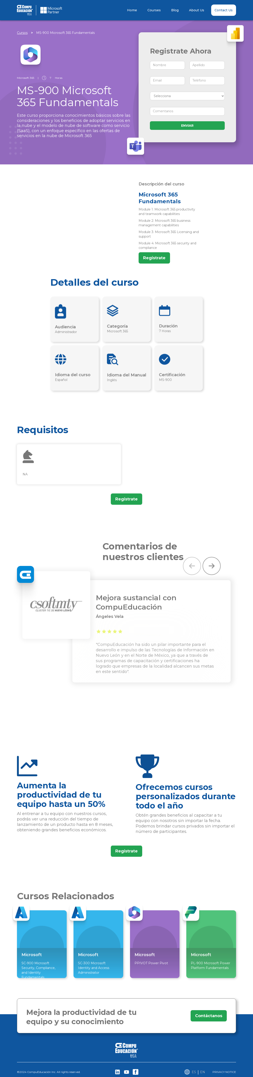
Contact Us (224, 10)
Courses (154, 10)
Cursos (22, 33)
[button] (192, 566)
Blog (175, 10)
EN (202, 1072)
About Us (196, 10)
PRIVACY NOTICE (224, 1072)
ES (194, 1072)
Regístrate (154, 257)
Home (132, 10)
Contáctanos (208, 1015)
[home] (50, 10)
